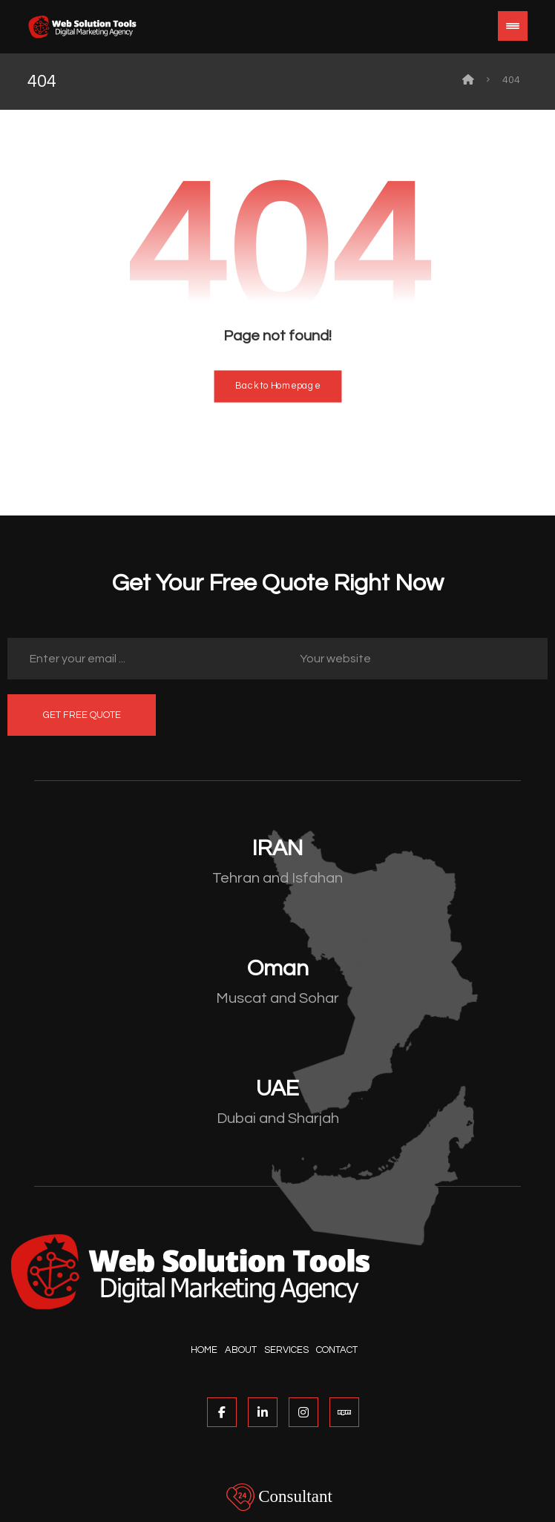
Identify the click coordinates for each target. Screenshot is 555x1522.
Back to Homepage (277, 387)
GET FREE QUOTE (82, 715)
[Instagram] (303, 1412)
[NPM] (344, 1412)
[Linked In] (263, 1412)
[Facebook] (222, 1412)
